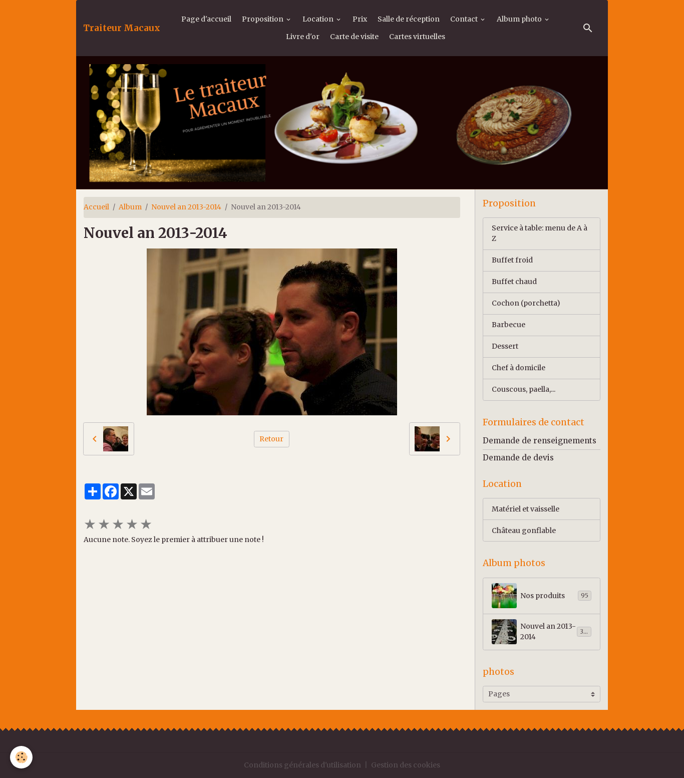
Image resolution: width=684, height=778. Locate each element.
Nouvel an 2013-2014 (186, 206)
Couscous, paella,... (523, 389)
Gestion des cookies (405, 764)
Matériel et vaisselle (525, 508)
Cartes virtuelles (417, 36)
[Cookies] (21, 757)
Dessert (505, 346)
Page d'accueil (206, 19)
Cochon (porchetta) (526, 303)
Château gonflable (524, 530)
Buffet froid (512, 260)
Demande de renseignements (539, 440)
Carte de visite (354, 36)
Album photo (520, 19)
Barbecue (508, 324)
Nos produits (541, 595)
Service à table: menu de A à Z (539, 233)
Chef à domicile (518, 367)
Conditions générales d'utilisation (302, 764)
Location (318, 19)
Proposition (263, 19)
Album (130, 206)
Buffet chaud (514, 281)
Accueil (96, 206)
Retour (271, 438)
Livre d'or (302, 36)
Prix (360, 19)
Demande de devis (518, 457)
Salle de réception (409, 19)
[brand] (121, 28)
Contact (464, 19)
